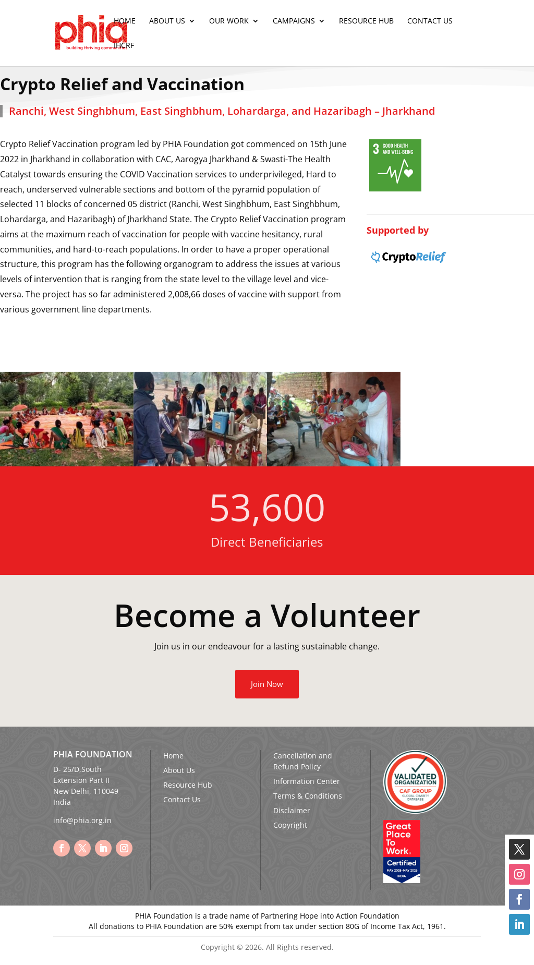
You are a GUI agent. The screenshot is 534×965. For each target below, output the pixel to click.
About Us (167, 21)
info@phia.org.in (82, 820)
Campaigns (294, 21)
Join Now (267, 684)
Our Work (229, 21)
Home (125, 21)
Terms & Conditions (307, 796)
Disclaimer (291, 810)
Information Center (306, 781)
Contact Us (430, 21)
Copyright (290, 825)
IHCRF (124, 46)
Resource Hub (366, 21)
